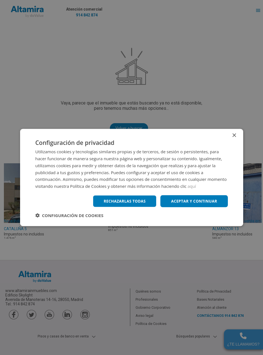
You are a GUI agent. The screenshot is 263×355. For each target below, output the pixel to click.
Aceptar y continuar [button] (193, 201)
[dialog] (131, 177)
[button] (69, 215)
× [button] (234, 135)
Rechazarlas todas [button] (122, 201)
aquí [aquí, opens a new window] (192, 186)
